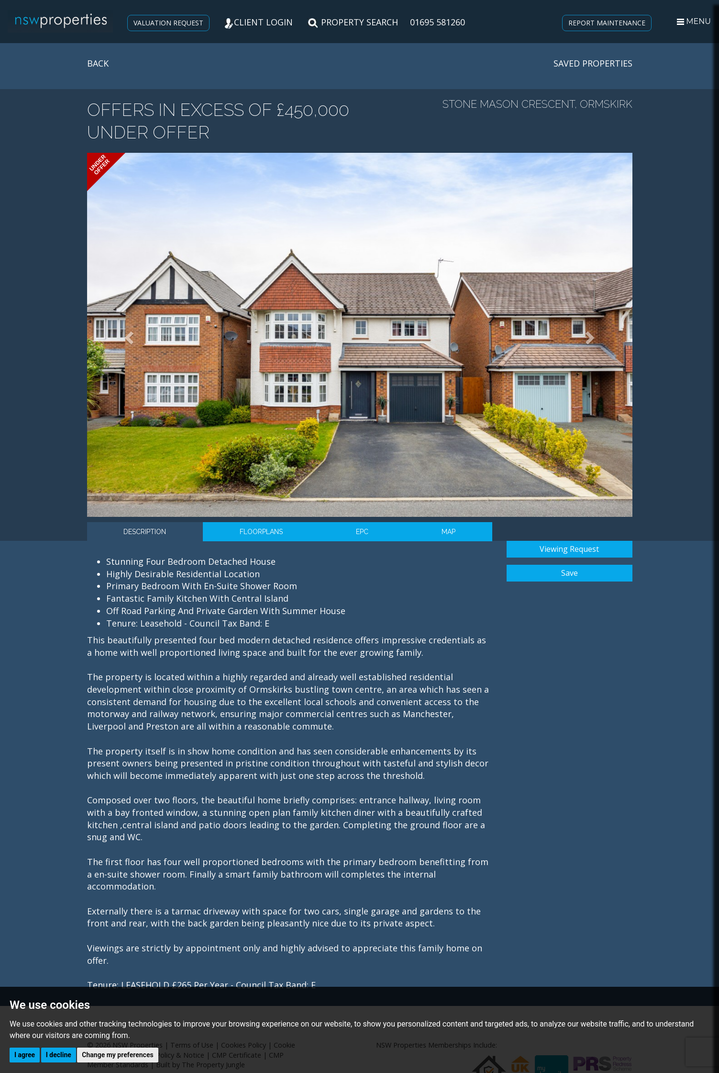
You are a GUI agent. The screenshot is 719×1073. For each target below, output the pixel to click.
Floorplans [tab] (261, 532)
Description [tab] (144, 532)
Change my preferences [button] (117, 1055)
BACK (98, 63)
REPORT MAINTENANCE (606, 22)
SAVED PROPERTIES (592, 63)
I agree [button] (24, 1055)
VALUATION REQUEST (168, 22)
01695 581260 (437, 22)
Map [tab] (448, 532)
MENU (694, 21)
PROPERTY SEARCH (352, 22)
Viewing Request (569, 549)
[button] (128, 335)
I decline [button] (58, 1055)
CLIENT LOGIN (258, 22)
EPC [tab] (362, 532)
